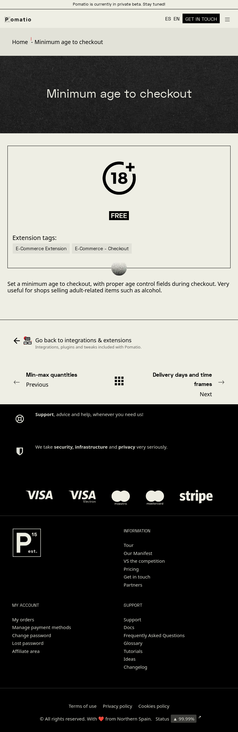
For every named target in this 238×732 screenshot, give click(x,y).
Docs (129, 627)
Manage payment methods (41, 627)
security (63, 447)
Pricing (131, 569)
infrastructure (91, 447)
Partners (133, 585)
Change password (31, 635)
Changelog (135, 667)
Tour (129, 545)
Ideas (129, 659)
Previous (51, 379)
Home (20, 42)
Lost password (27, 643)
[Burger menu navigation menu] (227, 18)
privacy (126, 447)
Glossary (133, 643)
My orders (23, 619)
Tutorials (133, 651)
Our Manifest (138, 553)
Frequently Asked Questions (154, 635)
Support (132, 619)
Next (186, 384)
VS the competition (144, 561)
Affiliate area (26, 651)
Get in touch (137, 577)
